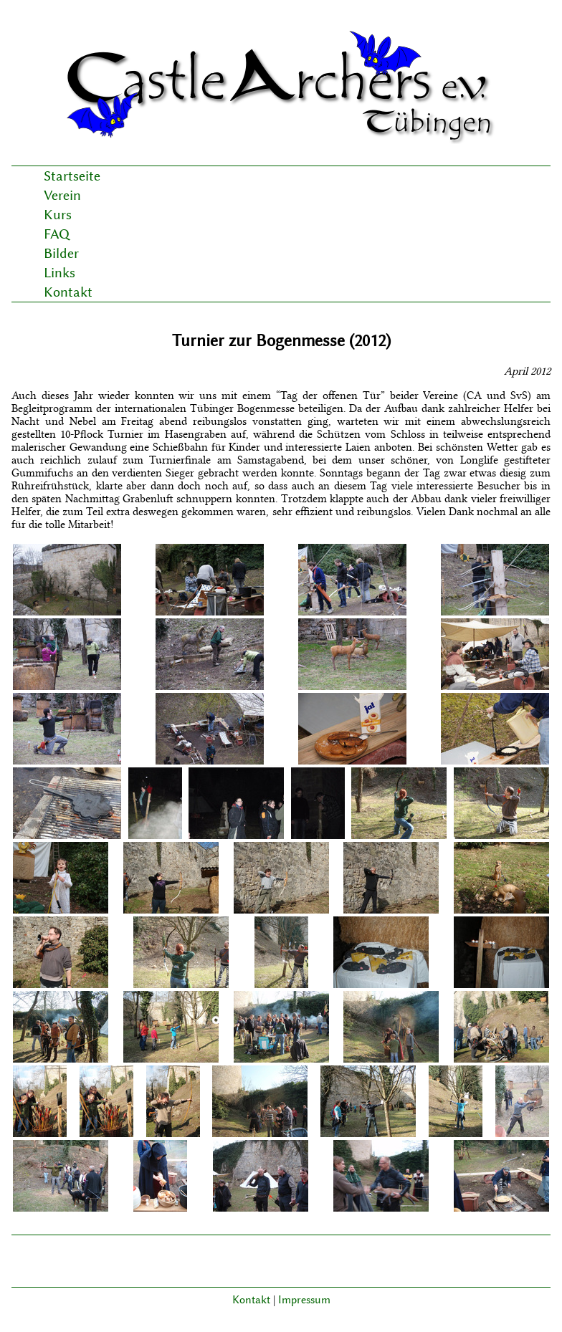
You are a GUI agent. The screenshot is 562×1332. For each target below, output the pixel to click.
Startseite (72, 176)
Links (59, 272)
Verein (62, 195)
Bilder (61, 253)
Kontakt (68, 292)
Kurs (58, 214)
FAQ (57, 234)
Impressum (304, 1299)
